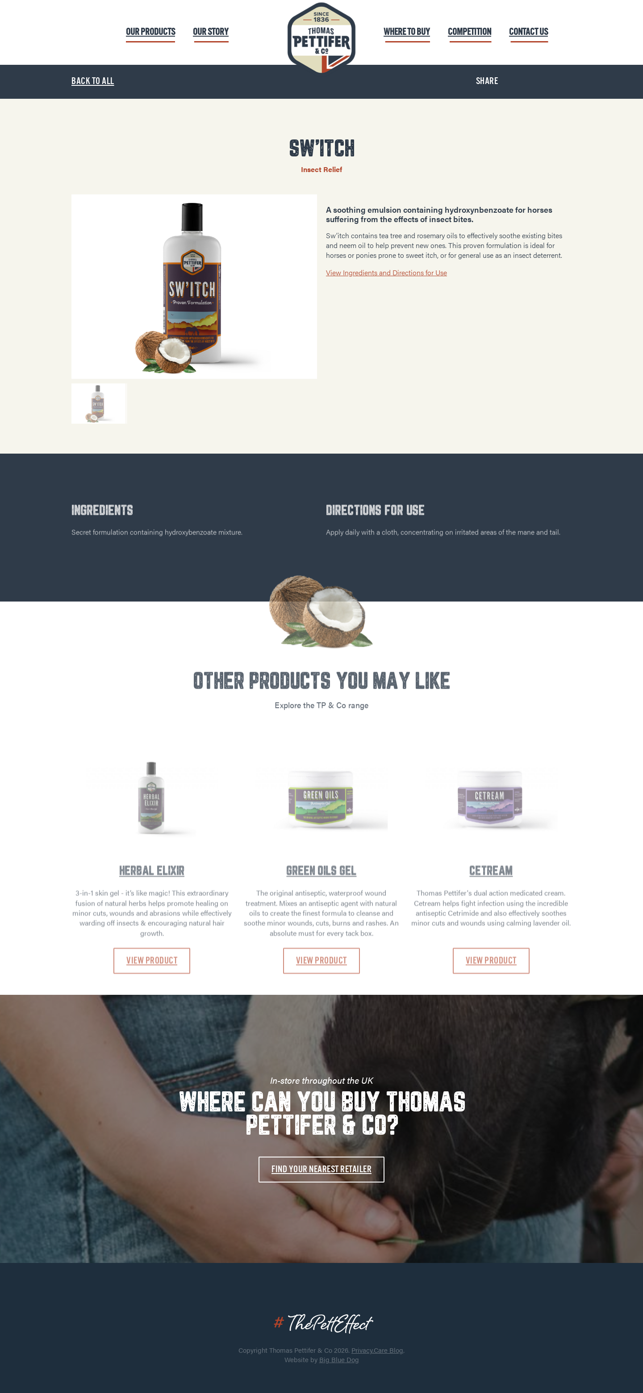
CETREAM (491, 928)
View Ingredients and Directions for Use (386, 272)
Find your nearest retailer (321, 1169)
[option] (194, 286)
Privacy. (362, 1350)
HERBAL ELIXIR (151, 928)
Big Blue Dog (339, 1359)
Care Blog (388, 1350)
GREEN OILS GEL (321, 928)
